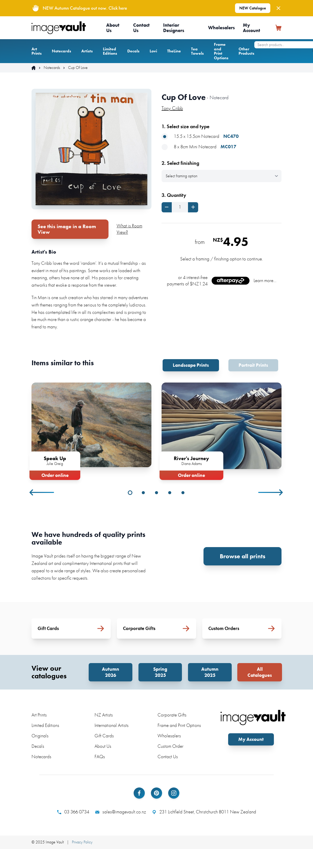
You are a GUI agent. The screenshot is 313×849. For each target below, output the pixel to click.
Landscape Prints (191, 365)
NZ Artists (104, 715)
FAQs (100, 756)
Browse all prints (242, 556)
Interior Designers (173, 27)
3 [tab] (156, 492)
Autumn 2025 (209, 672)
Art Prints (37, 51)
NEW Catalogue (252, 8)
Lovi (153, 51)
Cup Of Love (78, 67)
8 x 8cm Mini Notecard (199, 147)
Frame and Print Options (221, 51)
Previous (42, 492)
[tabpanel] (91, 430)
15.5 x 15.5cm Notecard (200, 136)
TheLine (174, 51)
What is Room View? (129, 229)
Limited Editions (110, 51)
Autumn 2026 (110, 672)
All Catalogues (259, 672)
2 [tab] (143, 492)
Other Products (246, 51)
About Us (112, 27)
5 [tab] (182, 492)
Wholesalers (221, 27)
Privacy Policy (82, 842)
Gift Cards (104, 736)
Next (271, 492)
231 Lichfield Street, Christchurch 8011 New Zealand (204, 812)
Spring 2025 (160, 672)
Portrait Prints (253, 365)
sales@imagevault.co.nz (120, 812)
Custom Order (170, 746)
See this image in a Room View (67, 229)
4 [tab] (169, 492)
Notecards (61, 51)
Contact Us (141, 27)
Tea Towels (197, 51)
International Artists (112, 725)
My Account (251, 27)
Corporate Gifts (172, 715)
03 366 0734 (73, 812)
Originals (40, 736)
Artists (87, 51)
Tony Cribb (172, 108)
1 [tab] (130, 492)
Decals (133, 51)
